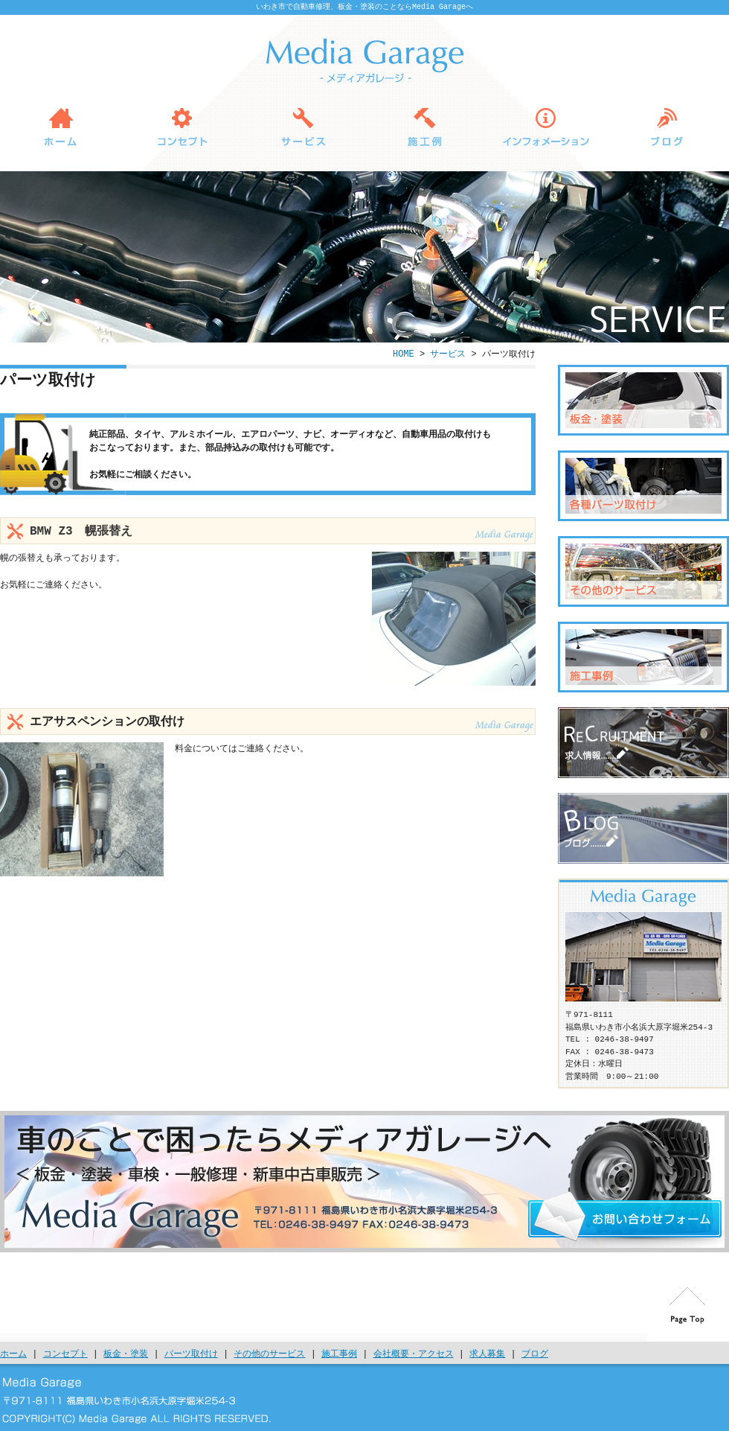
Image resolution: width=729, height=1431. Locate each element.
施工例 (424, 126)
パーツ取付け (643, 485)
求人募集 (643, 742)
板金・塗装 (643, 400)
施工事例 (339, 1354)
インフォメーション (545, 126)
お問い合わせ (625, 1216)
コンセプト (182, 126)
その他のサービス (643, 571)
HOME (60, 126)
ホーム (13, 1354)
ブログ (667, 126)
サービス (303, 126)
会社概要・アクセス (413, 1354)
